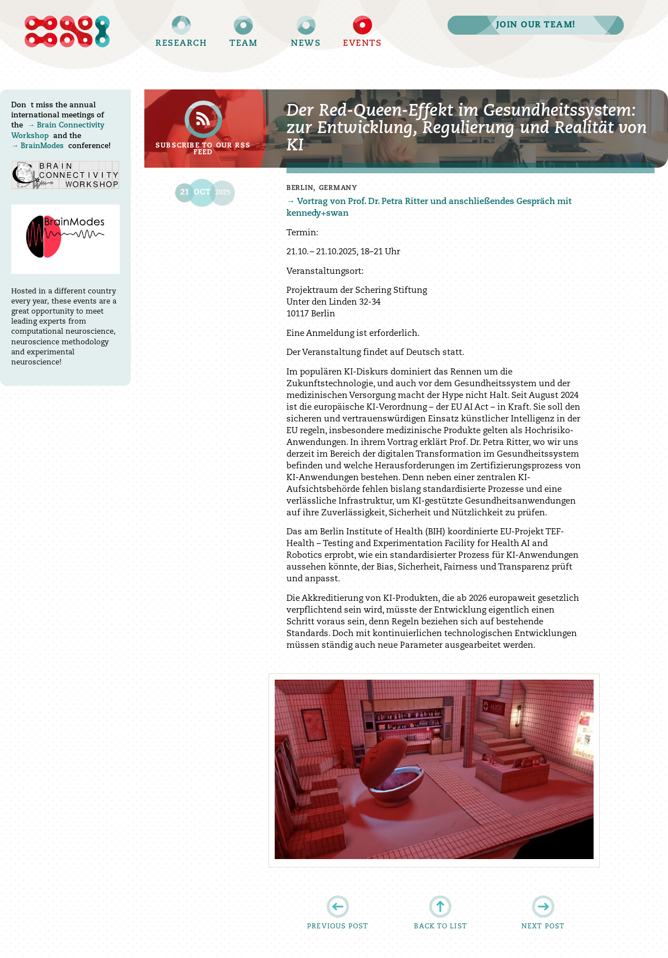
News (306, 44)
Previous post (338, 926)
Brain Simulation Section (65, 32)
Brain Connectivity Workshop (65, 175)
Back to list (440, 926)
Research (181, 44)
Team (243, 44)
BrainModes (42, 146)
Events (362, 44)
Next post (543, 926)
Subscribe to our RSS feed (203, 149)
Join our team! (536, 25)
